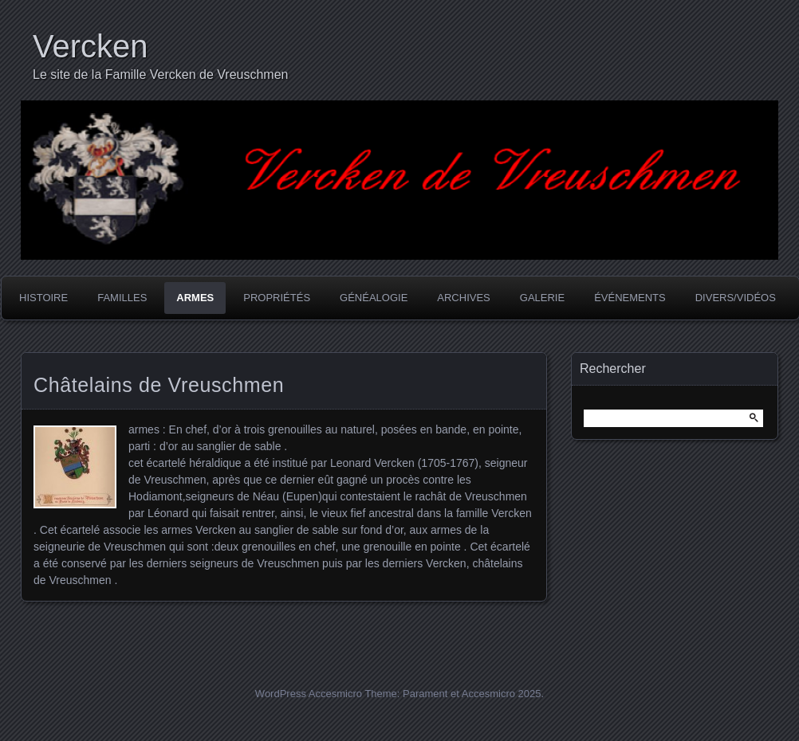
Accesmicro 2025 (501, 694)
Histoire (43, 298)
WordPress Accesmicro (308, 694)
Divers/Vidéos (735, 298)
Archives (463, 298)
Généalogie (373, 298)
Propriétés (276, 298)
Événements (630, 298)
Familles (122, 298)
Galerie (542, 298)
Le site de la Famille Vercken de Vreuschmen (160, 74)
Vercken (90, 46)
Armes (195, 298)
